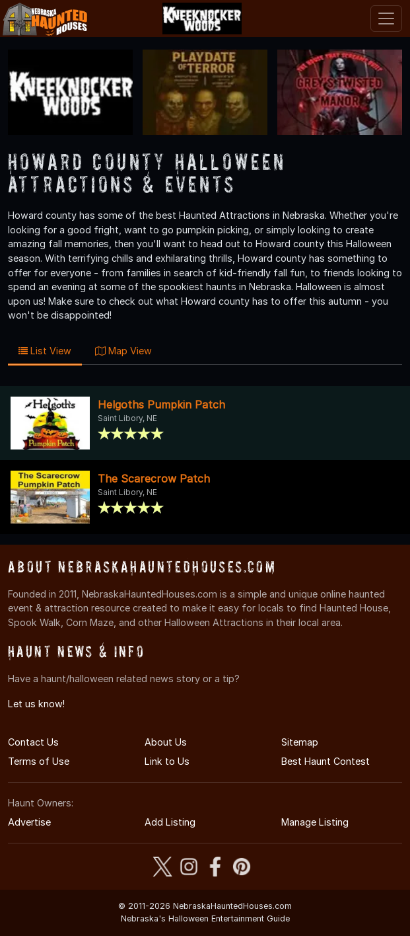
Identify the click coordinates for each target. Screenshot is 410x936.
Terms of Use (38, 761)
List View (44, 350)
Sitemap (299, 742)
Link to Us (167, 761)
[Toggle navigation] (386, 18)
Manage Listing (315, 822)
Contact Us (33, 742)
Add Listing (170, 822)
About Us (166, 742)
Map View (123, 350)
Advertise (29, 822)
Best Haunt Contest (325, 761)
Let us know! (36, 703)
